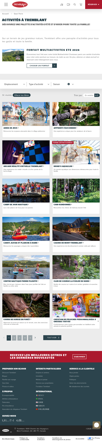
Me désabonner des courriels (79, 386)
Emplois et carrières (42, 372)
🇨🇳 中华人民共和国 (42, 409)
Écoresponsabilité (8, 395)
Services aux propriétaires (44, 383)
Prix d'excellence (8, 406)
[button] (14, 84)
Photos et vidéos (8, 386)
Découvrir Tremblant (9, 372)
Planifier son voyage (9, 379)
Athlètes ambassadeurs (10, 399)
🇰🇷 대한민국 (40, 406)
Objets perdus (74, 376)
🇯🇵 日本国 (39, 402)
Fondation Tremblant (43, 386)
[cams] (68, 4)
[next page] (35, 337)
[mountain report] (61, 4)
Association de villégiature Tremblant (14, 409)
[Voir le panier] (80, 4)
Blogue (4, 376)
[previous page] (4, 337)
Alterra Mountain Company (8, 439)
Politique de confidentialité (24, 438)
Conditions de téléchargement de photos (61, 438)
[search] (74, 4)
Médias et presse (41, 379)
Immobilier (39, 376)
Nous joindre (73, 372)
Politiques (72, 379)
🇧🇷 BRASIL (39, 399)
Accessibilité (80, 439)
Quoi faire (5, 383)
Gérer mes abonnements (77, 383)
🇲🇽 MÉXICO (40, 395)
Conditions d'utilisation (41, 438)
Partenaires (6, 402)
